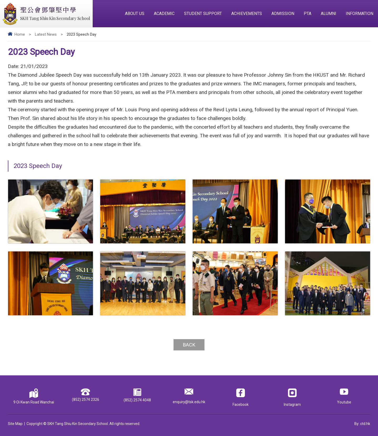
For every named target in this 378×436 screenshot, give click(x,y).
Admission (282, 13)
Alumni (328, 13)
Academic (164, 13)
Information (359, 13)
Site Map (15, 424)
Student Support (203, 13)
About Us (134, 13)
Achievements (246, 13)
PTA (307, 13)
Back (189, 345)
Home (19, 34)
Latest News (46, 34)
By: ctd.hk (362, 424)
